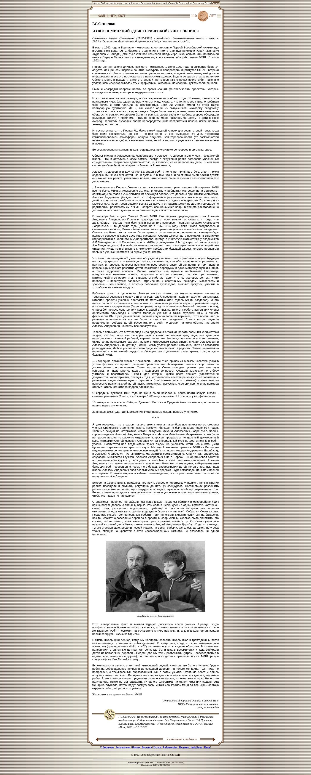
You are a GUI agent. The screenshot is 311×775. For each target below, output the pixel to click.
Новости (136, 747)
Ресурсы (157, 747)
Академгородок (123, 747)
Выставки (147, 747)
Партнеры (184, 747)
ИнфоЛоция (197, 747)
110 (194, 16)
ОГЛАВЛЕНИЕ (174, 739)
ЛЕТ (212, 16)
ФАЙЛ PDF (191, 739)
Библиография (170, 747)
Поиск (207, 747)
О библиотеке (107, 747)
